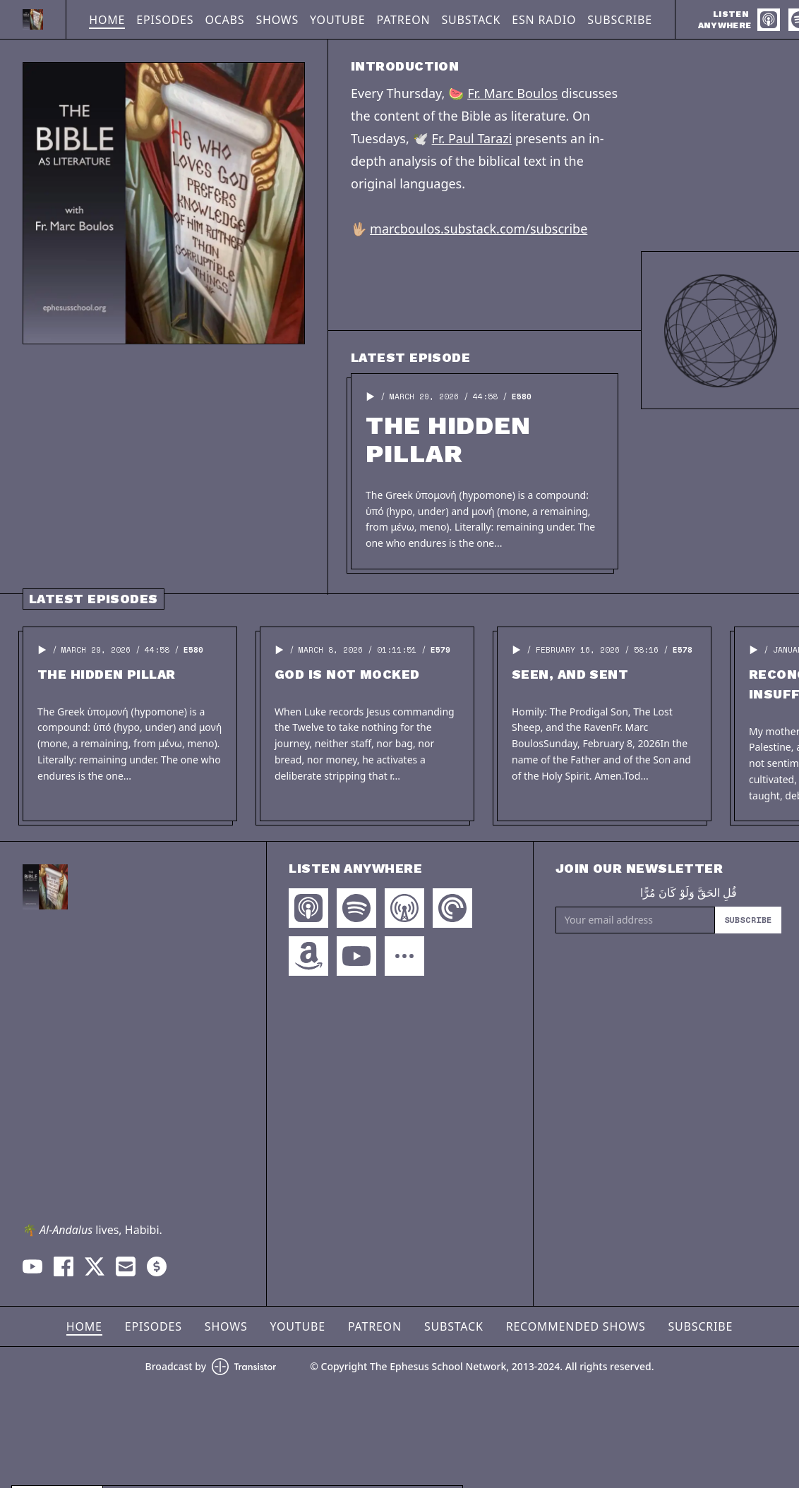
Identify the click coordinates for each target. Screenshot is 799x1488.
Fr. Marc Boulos (512, 93)
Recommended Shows (576, 1326)
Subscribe (619, 20)
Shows (277, 20)
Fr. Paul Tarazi (472, 138)
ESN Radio (544, 20)
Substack (470, 20)
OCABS (224, 20)
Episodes (164, 20)
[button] (371, 396)
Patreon (403, 20)
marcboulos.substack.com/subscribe (478, 228)
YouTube (337, 20)
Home (107, 20)
